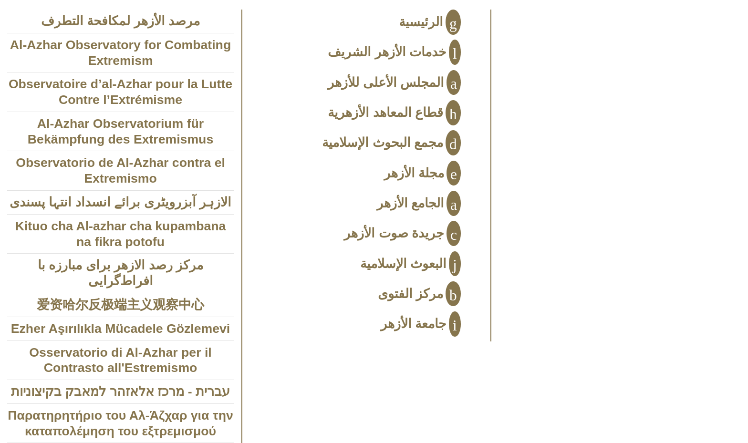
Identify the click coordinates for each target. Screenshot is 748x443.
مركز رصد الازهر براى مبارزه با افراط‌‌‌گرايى (120, 273)
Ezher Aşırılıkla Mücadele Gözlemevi (120, 328)
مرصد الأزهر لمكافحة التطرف (120, 21)
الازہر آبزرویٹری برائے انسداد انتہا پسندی (120, 202)
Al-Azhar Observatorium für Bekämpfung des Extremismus (120, 131)
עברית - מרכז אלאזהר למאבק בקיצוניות (120, 391)
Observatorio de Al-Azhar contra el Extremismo (120, 170)
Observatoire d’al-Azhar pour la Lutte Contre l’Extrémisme (120, 92)
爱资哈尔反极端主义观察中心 (120, 305)
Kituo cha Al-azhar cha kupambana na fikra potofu (120, 234)
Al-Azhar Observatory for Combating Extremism (120, 53)
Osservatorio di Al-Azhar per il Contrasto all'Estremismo (120, 360)
